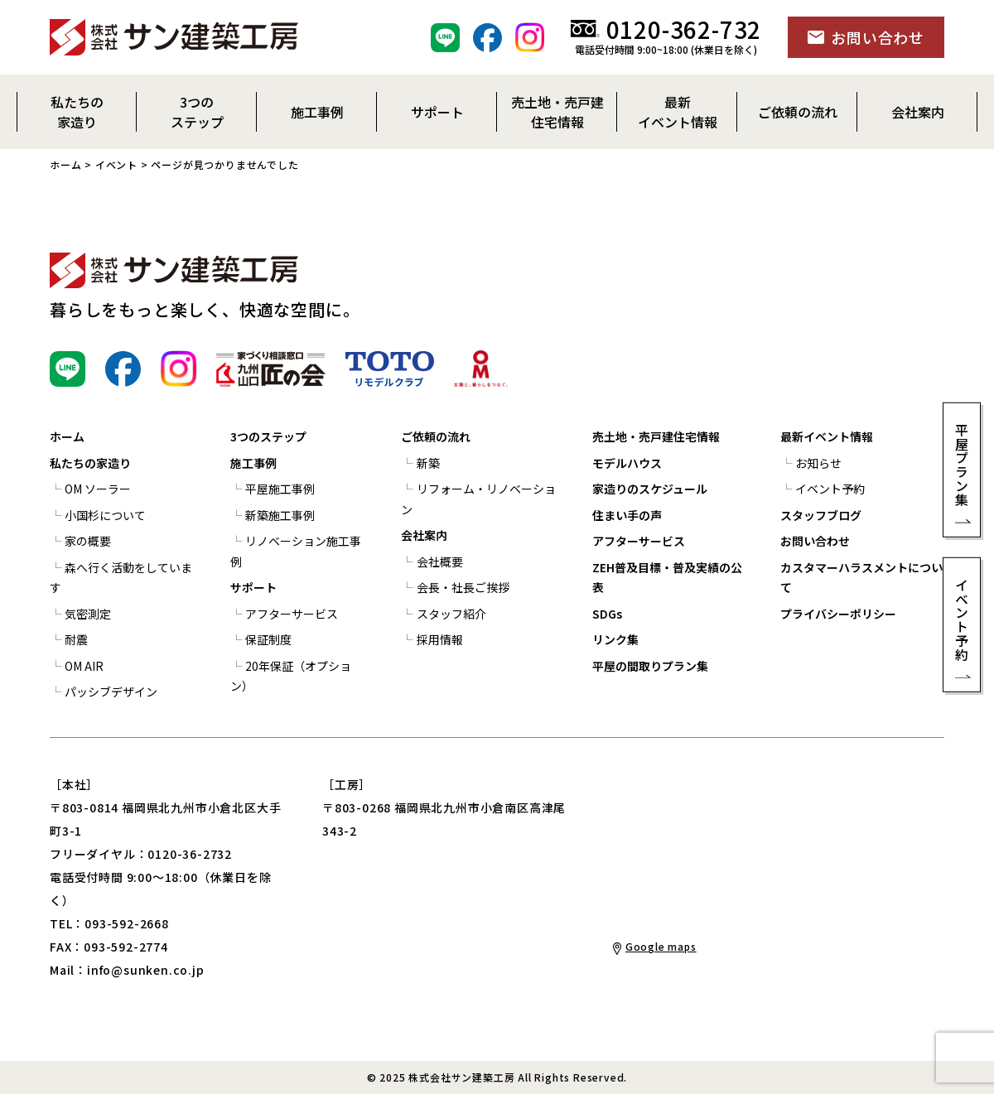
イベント (116, 164)
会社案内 (424, 535)
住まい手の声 (627, 515)
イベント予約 (830, 488)
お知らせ (818, 463)
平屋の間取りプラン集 (650, 666)
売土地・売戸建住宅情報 (656, 436)
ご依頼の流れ (435, 436)
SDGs (607, 613)
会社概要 (440, 561)
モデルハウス (627, 463)
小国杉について (105, 515)
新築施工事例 (280, 515)
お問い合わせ (815, 541)
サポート (253, 587)
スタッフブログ (820, 515)
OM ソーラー (98, 488)
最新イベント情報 (826, 436)
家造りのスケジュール (649, 488)
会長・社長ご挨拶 (463, 587)
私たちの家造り (90, 463)
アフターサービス (291, 613)
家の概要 (88, 541)
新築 (428, 463)
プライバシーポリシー (838, 613)
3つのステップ (268, 436)
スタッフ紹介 (451, 613)
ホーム (65, 164)
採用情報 (440, 639)
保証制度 (268, 639)
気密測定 (88, 613)
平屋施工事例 (280, 488)
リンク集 (615, 639)
